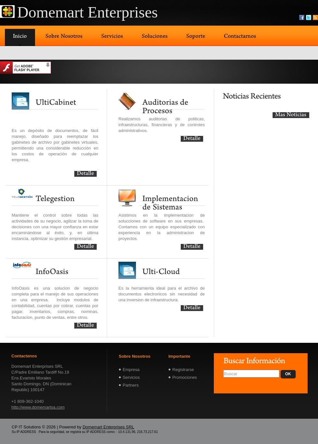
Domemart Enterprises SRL (108, 427)
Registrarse (183, 369)
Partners (131, 385)
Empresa (131, 369)
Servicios (131, 377)
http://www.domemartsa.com (38, 407)
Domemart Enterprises (87, 12)
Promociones (184, 377)
